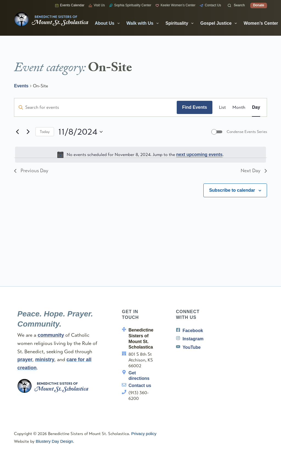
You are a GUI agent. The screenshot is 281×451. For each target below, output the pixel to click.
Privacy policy (143, 433)
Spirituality (180, 23)
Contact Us (210, 5)
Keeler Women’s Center (175, 5)
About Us (108, 23)
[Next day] (28, 132)
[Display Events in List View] (222, 107)
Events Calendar (70, 5)
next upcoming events (199, 154)
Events (21, 85)
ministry (44, 359)
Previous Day (31, 171)
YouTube (191, 347)
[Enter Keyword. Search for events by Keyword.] (95, 107)
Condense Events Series (247, 131)
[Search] (236, 5)
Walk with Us (144, 23)
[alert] (140, 155)
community (51, 335)
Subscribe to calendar (232, 190)
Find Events (194, 107)
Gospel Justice (219, 23)
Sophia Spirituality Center (130, 5)
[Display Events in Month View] (238, 107)
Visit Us (97, 5)
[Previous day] (17, 132)
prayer (24, 359)
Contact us (139, 385)
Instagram (192, 338)
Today (45, 131)
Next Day (253, 171)
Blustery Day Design (54, 441)
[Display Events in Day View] (256, 107)
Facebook (192, 330)
